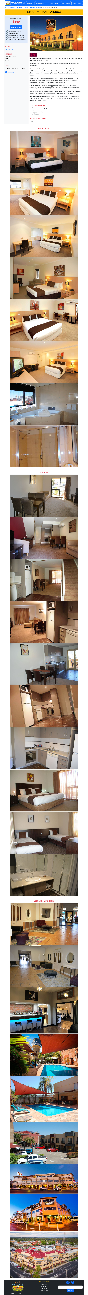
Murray (19, 7)
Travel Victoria (15, 3)
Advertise (44, 1284)
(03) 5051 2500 (9, 49)
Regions (12, 7)
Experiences (66, 3)
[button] (16, 27)
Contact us (44, 1288)
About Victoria (77, 3)
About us (44, 1286)
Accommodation (54, 3)
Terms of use (44, 1290)
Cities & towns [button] (40, 3)
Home (7, 7)
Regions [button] (29, 3)
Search (70, 1291)
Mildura (26, 7)
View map (9, 72)
